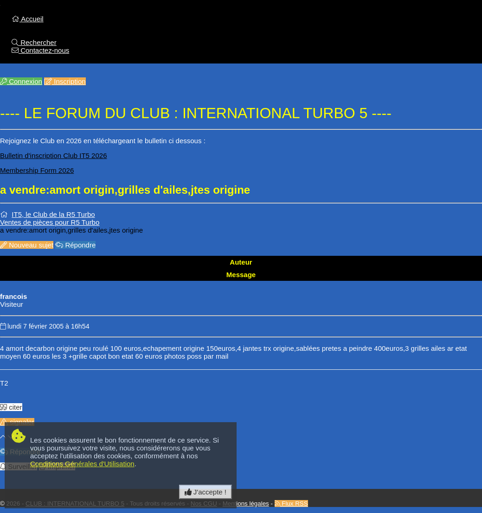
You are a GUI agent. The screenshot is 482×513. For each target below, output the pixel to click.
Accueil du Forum (62, 27)
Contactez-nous (40, 50)
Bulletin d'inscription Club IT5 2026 (53, 155)
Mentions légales (246, 503)
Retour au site (56, 34)
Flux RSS (291, 503)
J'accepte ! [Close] (205, 492)
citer (11, 407)
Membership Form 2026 (37, 170)
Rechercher (34, 42)
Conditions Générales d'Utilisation (82, 464)
